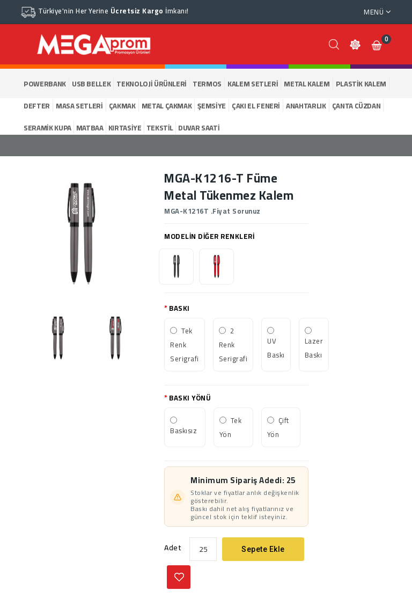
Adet (172, 548)
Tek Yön (230, 427)
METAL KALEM (306, 83)
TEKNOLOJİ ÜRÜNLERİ (151, 83)
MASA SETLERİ (79, 105)
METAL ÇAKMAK (167, 105)
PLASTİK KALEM (361, 83)
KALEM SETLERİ (252, 83)
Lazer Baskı (314, 347)
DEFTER (37, 105)
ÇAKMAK (122, 105)
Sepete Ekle (263, 549)
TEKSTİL (160, 127)
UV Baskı (276, 347)
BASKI (179, 308)
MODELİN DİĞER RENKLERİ (209, 236)
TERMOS (207, 83)
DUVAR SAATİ (198, 127)
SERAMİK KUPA (47, 127)
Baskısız (183, 430)
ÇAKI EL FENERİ (256, 105)
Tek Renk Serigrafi (184, 344)
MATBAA (90, 127)
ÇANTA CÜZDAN (356, 105)
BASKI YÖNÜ (190, 397)
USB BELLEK (91, 83)
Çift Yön (278, 427)
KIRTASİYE (125, 127)
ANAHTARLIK (306, 105)
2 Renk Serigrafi (233, 344)
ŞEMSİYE (211, 105)
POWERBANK (45, 83)
